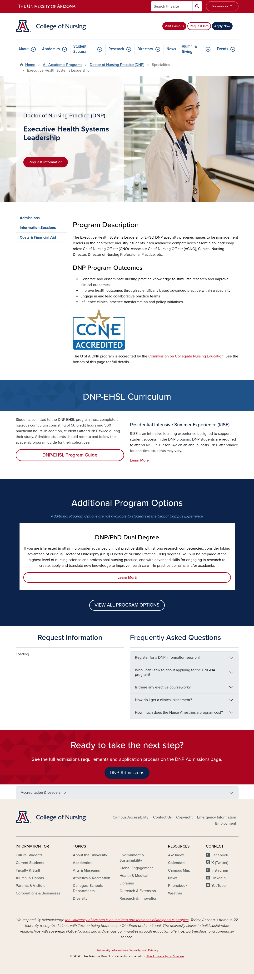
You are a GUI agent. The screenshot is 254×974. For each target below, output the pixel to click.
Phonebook (177, 885)
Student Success (79, 49)
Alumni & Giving (189, 49)
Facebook (219, 855)
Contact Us (162, 817)
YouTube (218, 885)
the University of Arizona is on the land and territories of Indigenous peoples (127, 920)
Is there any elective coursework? (162, 687)
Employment (225, 823)
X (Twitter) (219, 862)
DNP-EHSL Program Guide (69, 455)
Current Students (30, 862)
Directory (145, 49)
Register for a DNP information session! (167, 657)
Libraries (127, 883)
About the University (90, 855)
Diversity (80, 898)
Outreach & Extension (138, 891)
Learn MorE (127, 577)
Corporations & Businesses (38, 893)
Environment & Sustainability (132, 858)
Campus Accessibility (130, 817)
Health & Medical (134, 875)
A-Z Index (176, 855)
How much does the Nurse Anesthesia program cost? (179, 712)
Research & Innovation (138, 898)
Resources (220, 6)
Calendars (176, 862)
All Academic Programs (62, 64)
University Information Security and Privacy (127, 950)
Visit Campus (174, 26)
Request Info (199, 26)
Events (222, 49)
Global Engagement (136, 868)
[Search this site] (172, 6)
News (171, 49)
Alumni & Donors (30, 878)
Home (30, 64)
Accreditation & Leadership (43, 792)
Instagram (219, 870)
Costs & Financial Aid (38, 237)
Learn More (139, 460)
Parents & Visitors (30, 885)
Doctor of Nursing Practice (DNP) (117, 64)
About (24, 49)
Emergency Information (216, 817)
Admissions (30, 218)
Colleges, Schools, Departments (88, 888)
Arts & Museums (86, 870)
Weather (175, 893)
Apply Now (222, 26)
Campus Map (179, 870)
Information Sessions (38, 227)
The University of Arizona (165, 956)
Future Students (29, 855)
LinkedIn (218, 878)
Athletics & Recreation (91, 878)
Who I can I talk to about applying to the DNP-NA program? (175, 672)
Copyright (184, 817)
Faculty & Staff (28, 870)
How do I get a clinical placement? (163, 700)
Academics (51, 49)
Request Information (46, 162)
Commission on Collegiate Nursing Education (186, 356)
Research (116, 49)
